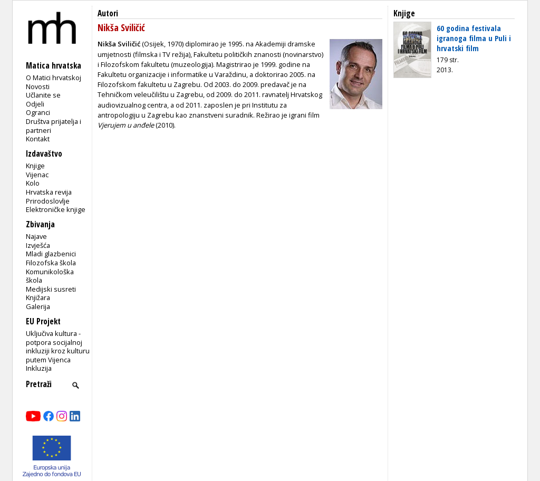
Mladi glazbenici (51, 253)
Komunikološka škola (50, 276)
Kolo (33, 183)
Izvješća (38, 245)
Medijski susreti (51, 289)
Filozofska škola (51, 262)
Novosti (38, 86)
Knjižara (38, 297)
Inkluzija (39, 368)
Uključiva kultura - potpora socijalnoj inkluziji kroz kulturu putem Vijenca (58, 346)
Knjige (35, 165)
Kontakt (38, 138)
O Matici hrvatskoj (53, 77)
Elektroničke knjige (55, 209)
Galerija (38, 306)
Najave (36, 236)
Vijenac (37, 174)
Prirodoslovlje (48, 201)
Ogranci (38, 112)
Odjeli (35, 104)
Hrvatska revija (49, 192)
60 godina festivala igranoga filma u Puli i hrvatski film (474, 38)
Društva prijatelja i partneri (53, 126)
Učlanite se (43, 95)
